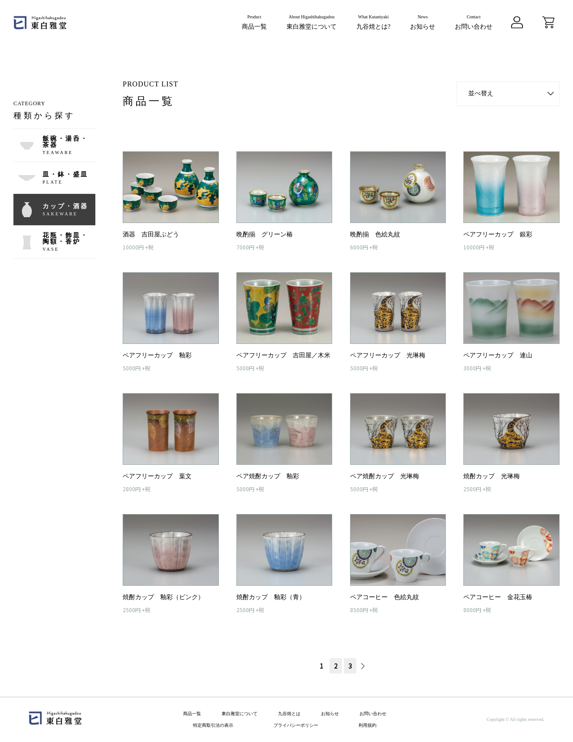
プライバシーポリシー (296, 725)
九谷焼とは (289, 714)
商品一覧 (192, 714)
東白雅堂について (239, 714)
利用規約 (367, 725)
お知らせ (330, 714)
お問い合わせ (372, 714)
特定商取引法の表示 (213, 725)
